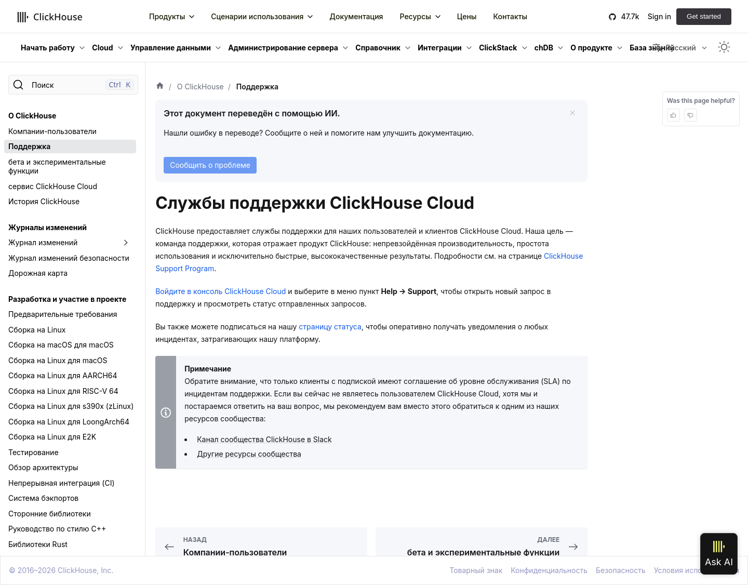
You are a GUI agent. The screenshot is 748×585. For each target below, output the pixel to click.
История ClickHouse (43, 201)
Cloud (102, 47)
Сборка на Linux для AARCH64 (62, 375)
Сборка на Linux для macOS (58, 360)
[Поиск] (73, 85)
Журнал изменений (42, 242)
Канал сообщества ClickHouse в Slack (264, 439)
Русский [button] (674, 48)
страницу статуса (330, 326)
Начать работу (48, 47)
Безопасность (621, 570)
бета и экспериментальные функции (57, 166)
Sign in (659, 16)
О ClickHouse (32, 115)
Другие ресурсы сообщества (249, 453)
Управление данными (170, 47)
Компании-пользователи (52, 131)
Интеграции (440, 47)
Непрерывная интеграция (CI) (61, 482)
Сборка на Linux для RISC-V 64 (63, 391)
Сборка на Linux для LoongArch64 (68, 421)
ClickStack (498, 47)
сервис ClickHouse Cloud (52, 186)
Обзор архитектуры (43, 467)
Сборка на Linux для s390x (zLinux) (70, 406)
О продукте (591, 47)
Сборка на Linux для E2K (52, 436)
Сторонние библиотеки (49, 513)
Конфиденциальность (549, 570)
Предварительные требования (62, 314)
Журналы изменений (47, 227)
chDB (544, 47)
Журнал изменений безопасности (68, 258)
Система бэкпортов (43, 498)
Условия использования (696, 570)
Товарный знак (475, 570)
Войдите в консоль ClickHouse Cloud (220, 291)
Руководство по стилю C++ (57, 528)
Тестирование (33, 452)
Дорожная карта (38, 273)
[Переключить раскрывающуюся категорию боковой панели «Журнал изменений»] (125, 242)
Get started (704, 16)
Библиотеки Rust (38, 544)
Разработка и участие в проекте (67, 299)
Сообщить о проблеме (210, 165)
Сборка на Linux (36, 329)
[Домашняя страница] (160, 87)
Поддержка (29, 146)
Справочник (377, 47)
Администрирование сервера (283, 47)
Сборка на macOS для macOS (61, 344)
